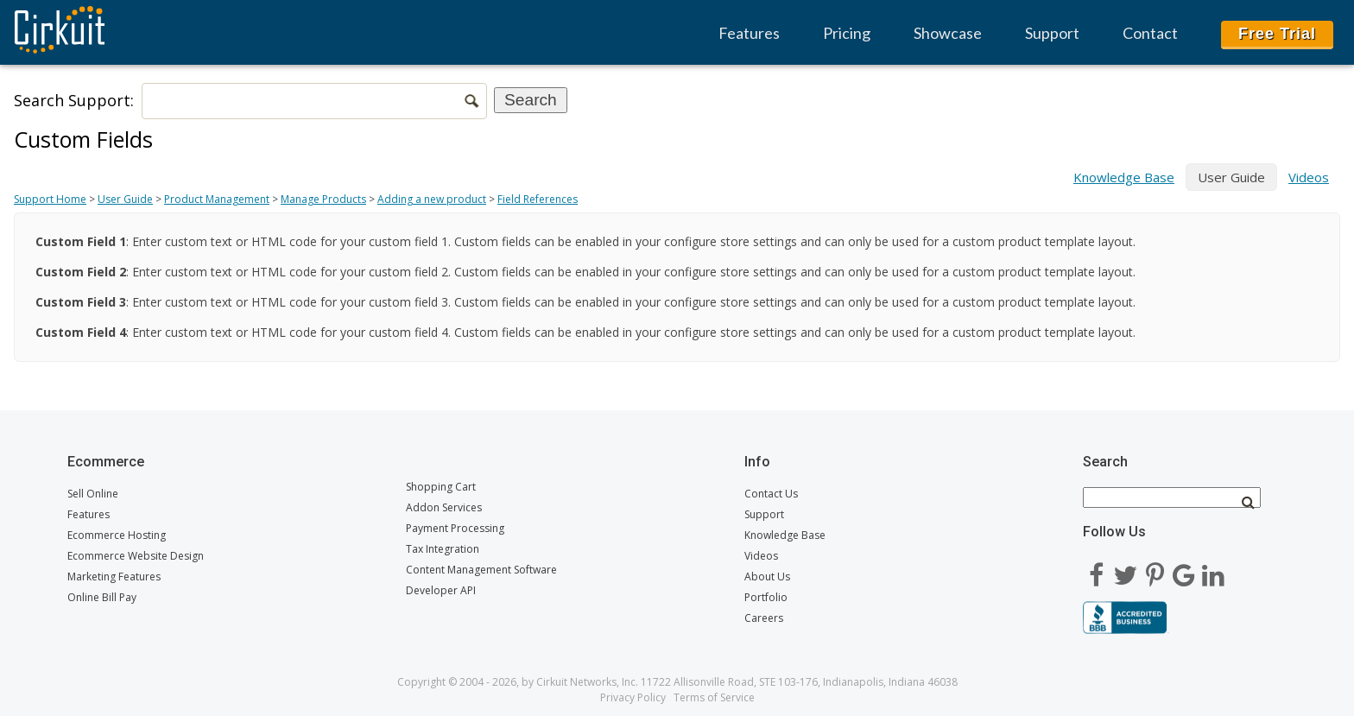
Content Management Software (481, 569)
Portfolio (766, 597)
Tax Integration (442, 549)
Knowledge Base (1123, 177)
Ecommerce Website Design (135, 555)
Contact (1150, 32)
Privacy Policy (633, 697)
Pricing (846, 32)
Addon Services (444, 507)
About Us (767, 576)
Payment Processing (455, 528)
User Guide (125, 199)
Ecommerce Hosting (116, 535)
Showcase (948, 32)
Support (1052, 32)
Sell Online (92, 493)
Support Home (50, 199)
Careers (763, 618)
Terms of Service (714, 697)
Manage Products (323, 199)
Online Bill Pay (101, 597)
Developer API (441, 590)
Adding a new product (431, 199)
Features (749, 32)
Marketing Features (114, 576)
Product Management (216, 199)
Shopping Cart (441, 486)
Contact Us (771, 493)
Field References (537, 199)
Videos (1308, 177)
